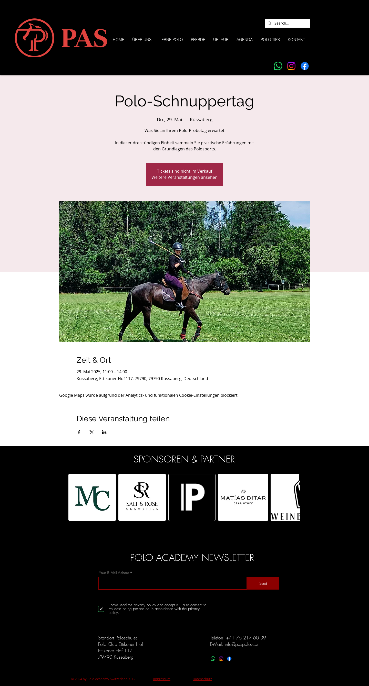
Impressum (161, 679)
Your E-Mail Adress (114, 572)
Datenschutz (202, 679)
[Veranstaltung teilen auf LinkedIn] (104, 432)
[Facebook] (304, 66)
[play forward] (293, 497)
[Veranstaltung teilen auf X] (91, 432)
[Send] (263, 583)
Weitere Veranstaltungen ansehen (184, 177)
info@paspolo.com (243, 644)
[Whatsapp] (278, 66)
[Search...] (286, 23)
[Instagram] (291, 66)
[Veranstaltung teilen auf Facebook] (79, 432)
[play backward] (74, 497)
